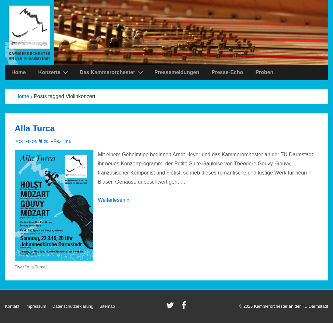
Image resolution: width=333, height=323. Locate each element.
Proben (264, 72)
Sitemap (107, 306)
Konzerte (54, 72)
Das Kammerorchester (112, 72)
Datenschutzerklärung (72, 306)
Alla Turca (35, 128)
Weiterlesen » (114, 200)
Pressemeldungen (176, 72)
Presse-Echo (227, 72)
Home (18, 72)
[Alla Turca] (57, 141)
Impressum (35, 306)
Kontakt (12, 306)
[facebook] (184, 307)
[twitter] (171, 307)
